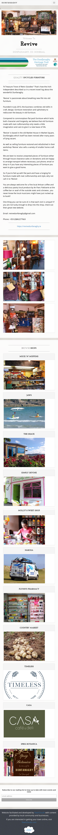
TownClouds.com (29, 822)
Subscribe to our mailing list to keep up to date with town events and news (29, 791)
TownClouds (39, 812)
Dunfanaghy (9, 2)
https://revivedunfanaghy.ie (29, 226)
